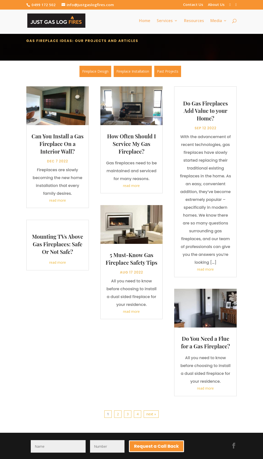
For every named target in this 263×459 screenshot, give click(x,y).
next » (151, 413)
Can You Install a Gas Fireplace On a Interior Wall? (57, 143)
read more (57, 199)
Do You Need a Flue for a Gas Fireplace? (205, 341)
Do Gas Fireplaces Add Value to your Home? (205, 110)
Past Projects (167, 71)
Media (216, 21)
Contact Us (193, 5)
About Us (216, 5)
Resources (194, 21)
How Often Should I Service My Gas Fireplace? (131, 143)
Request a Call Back (156, 445)
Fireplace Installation (132, 71)
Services (165, 21)
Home (144, 21)
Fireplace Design (95, 71)
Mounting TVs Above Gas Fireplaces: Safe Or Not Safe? (57, 243)
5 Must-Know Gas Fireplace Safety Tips (131, 257)
